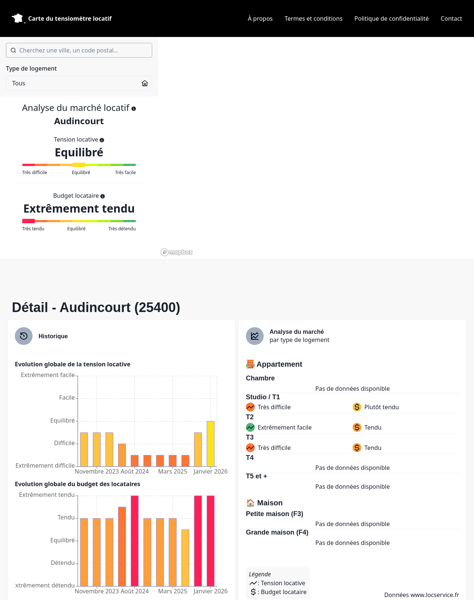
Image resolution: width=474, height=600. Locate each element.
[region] (316, 148)
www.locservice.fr (434, 595)
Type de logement (31, 68)
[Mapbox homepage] (176, 252)
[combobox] (79, 50)
